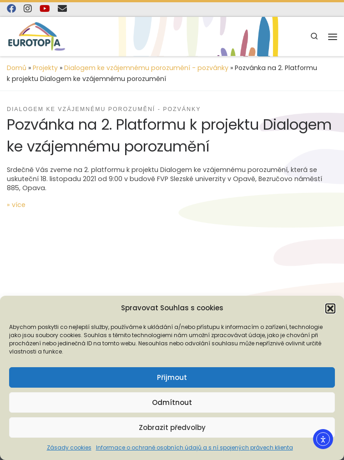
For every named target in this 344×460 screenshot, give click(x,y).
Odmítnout (172, 402)
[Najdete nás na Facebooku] (11, 9)
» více (16, 204)
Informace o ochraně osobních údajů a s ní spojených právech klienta (194, 447)
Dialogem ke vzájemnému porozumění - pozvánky (146, 67)
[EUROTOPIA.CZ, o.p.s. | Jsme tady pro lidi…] (36, 36)
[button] (330, 308)
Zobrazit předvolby (172, 427)
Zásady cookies (69, 447)
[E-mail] (62, 9)
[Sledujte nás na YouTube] (45, 9)
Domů (16, 67)
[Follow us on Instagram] (28, 9)
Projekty (45, 67)
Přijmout (172, 377)
